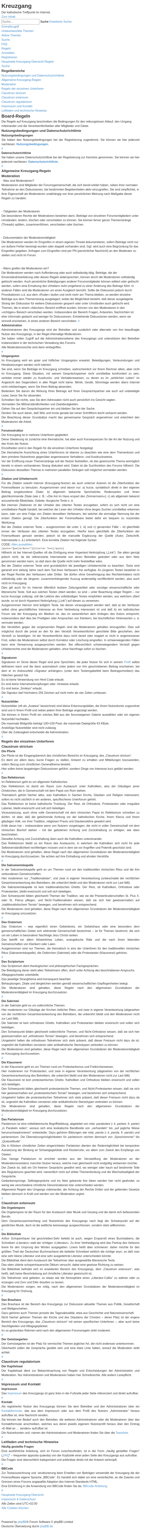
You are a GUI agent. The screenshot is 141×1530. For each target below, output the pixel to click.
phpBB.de (46, 1526)
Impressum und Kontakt (16, 106)
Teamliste (122, 1432)
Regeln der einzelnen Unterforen (22, 88)
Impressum (14, 1393)
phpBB (22, 1521)
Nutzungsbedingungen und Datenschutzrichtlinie (32, 75)
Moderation (8, 84)
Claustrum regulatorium (16, 101)
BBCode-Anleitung (95, 1486)
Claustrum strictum (13, 93)
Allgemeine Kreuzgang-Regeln (21, 79)
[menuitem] (17, 31)
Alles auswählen (22, 544)
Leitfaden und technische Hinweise (24, 110)
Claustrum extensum (14, 97)
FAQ (6, 1455)
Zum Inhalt (8, 16)
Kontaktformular (11, 1410)
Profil (127, 662)
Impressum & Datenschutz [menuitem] (18, 1499)
